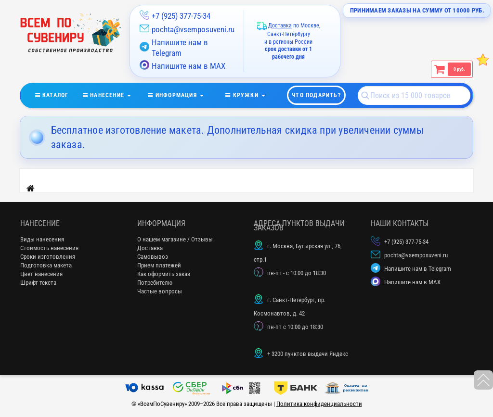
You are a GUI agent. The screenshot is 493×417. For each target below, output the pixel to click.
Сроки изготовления (47, 256)
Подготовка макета (46, 265)
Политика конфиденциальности (319, 403)
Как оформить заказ (163, 274)
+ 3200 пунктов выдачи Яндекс (307, 353)
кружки (251, 93)
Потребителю (154, 282)
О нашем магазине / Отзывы (175, 239)
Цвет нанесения (41, 274)
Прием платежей (159, 265)
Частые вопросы (159, 291)
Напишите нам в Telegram (174, 48)
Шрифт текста (38, 282)
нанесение (113, 93)
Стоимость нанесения (49, 248)
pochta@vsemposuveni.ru (193, 29)
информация (182, 93)
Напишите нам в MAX (182, 65)
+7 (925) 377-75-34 (181, 16)
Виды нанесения (42, 239)
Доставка (150, 248)
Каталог (59, 93)
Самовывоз (152, 256)
